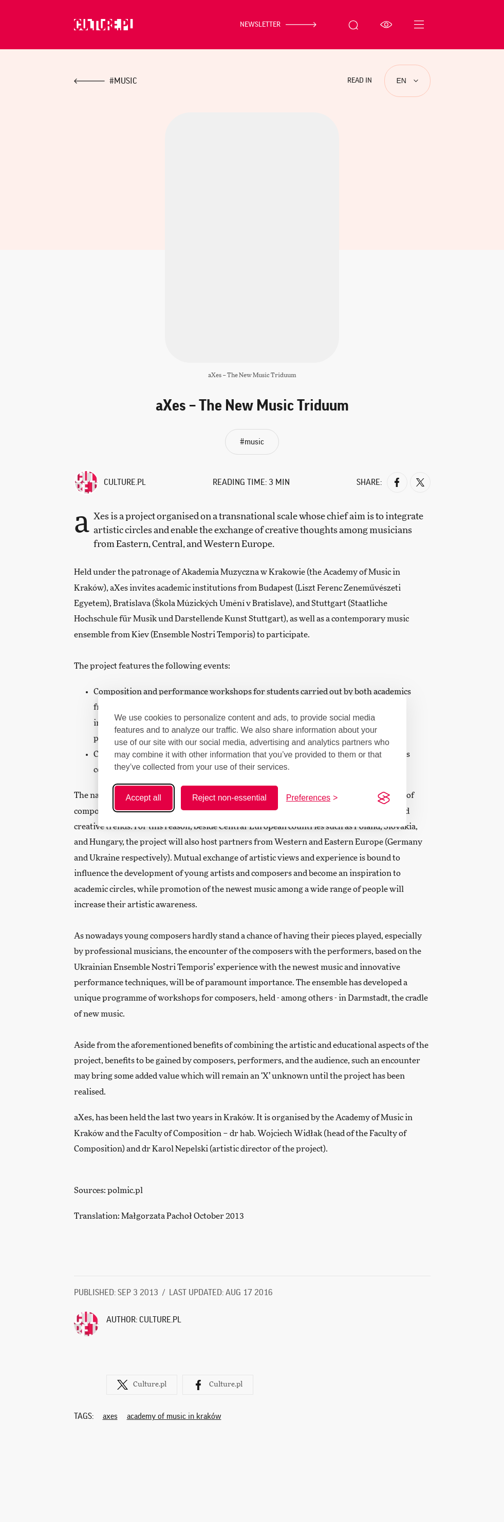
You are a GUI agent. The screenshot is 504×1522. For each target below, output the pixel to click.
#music (252, 442)
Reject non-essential (229, 797)
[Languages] (407, 81)
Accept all (143, 797)
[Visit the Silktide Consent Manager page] (384, 798)
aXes (110, 1415)
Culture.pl (125, 482)
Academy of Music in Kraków (174, 1415)
